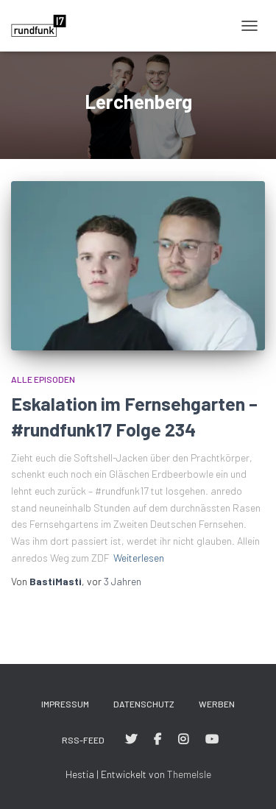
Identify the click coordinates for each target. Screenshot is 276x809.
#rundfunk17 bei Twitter (131, 740)
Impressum (65, 704)
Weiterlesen (138, 557)
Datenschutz (143, 704)
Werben (217, 704)
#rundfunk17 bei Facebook (157, 740)
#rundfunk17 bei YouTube (212, 740)
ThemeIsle (189, 774)
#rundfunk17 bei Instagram (183, 740)
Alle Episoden (43, 379)
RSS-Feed (83, 740)
